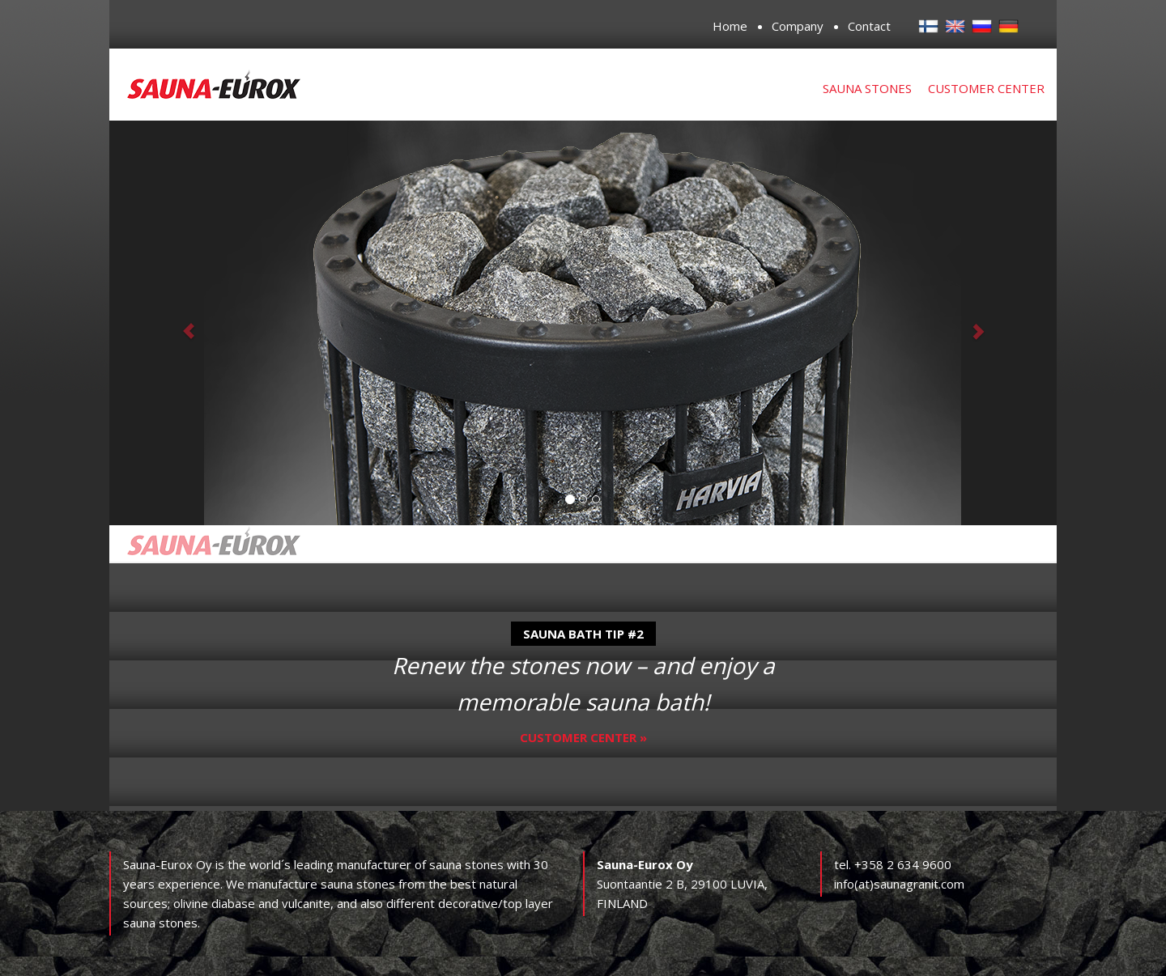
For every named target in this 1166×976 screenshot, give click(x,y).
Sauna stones (867, 88)
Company (797, 26)
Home (730, 26)
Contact (869, 26)
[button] (180, 323)
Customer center (986, 88)
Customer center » (583, 737)
